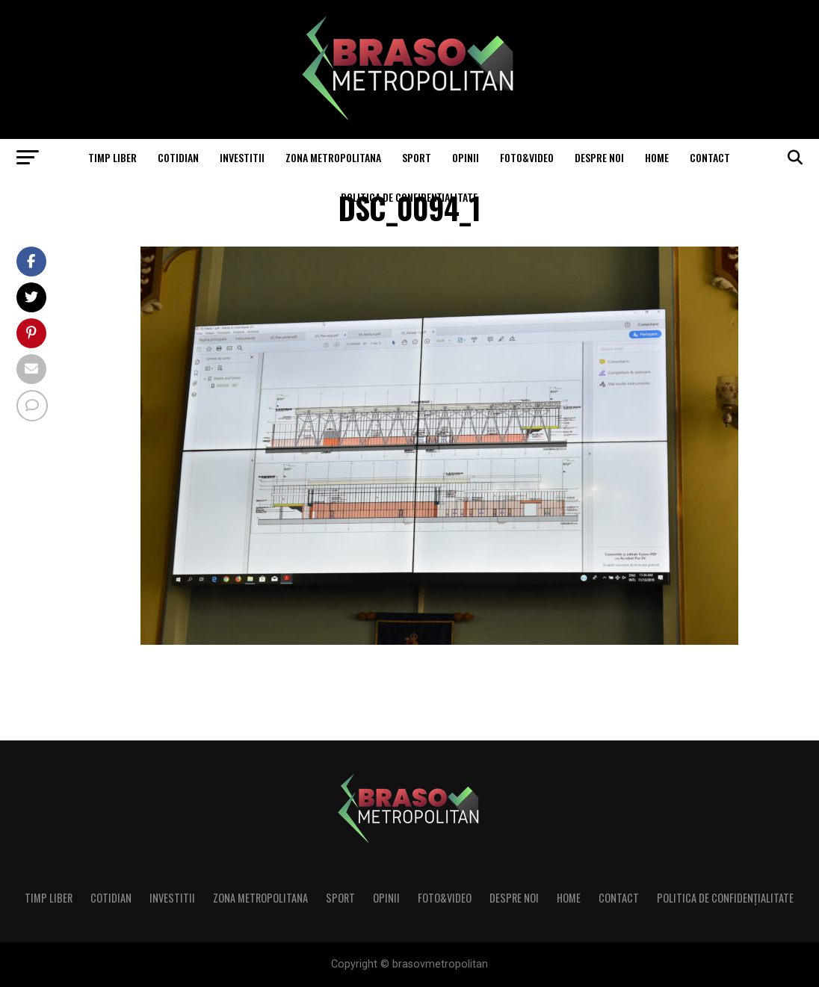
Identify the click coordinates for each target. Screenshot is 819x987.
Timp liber (112, 157)
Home (657, 157)
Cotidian (178, 157)
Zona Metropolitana (333, 157)
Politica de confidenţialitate (409, 197)
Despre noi (599, 157)
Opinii (465, 157)
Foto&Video (527, 157)
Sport (416, 157)
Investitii (242, 157)
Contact (710, 157)
